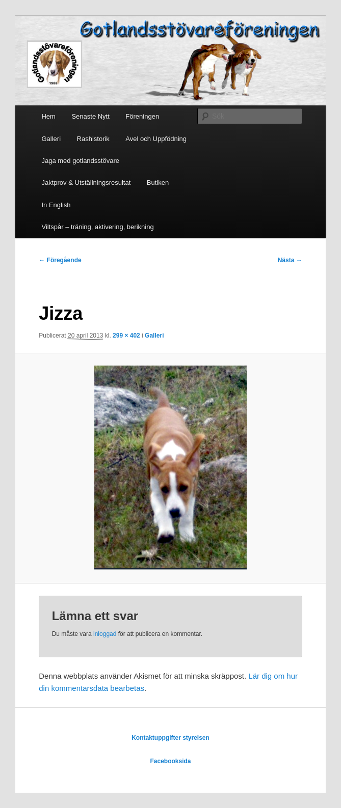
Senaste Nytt (90, 116)
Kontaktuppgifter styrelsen (170, 737)
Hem (48, 116)
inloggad (104, 633)
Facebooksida (170, 761)
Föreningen (142, 116)
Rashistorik (93, 139)
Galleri (51, 139)
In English (55, 205)
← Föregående (60, 260)
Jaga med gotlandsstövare (80, 160)
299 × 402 (126, 335)
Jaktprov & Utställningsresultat (85, 182)
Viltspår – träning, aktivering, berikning (97, 227)
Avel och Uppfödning (156, 139)
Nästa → (290, 260)
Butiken (158, 182)
